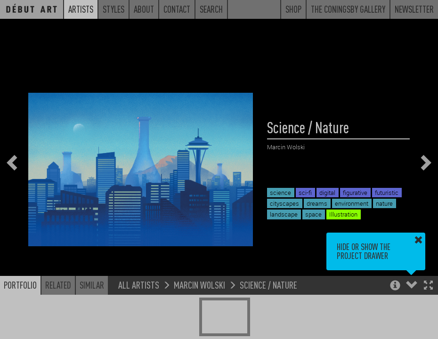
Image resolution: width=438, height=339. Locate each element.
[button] (428, 286)
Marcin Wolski (199, 284)
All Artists (138, 284)
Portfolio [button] (20, 285)
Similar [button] (92, 285)
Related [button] (58, 285)
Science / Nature (268, 284)
